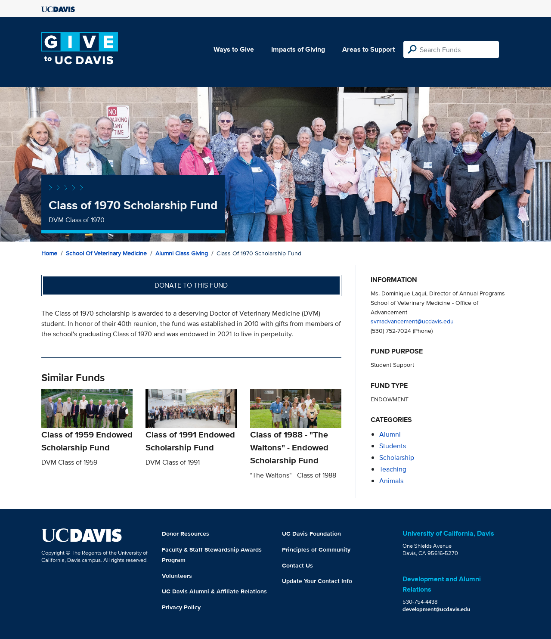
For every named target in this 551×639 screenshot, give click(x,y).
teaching (392, 469)
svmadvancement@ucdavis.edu (412, 321)
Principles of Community (316, 549)
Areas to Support (368, 49)
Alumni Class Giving (181, 253)
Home (49, 253)
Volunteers (177, 575)
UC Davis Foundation (311, 533)
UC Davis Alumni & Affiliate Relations (214, 591)
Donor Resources (185, 533)
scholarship (396, 457)
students (392, 446)
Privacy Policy (181, 607)
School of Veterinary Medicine (106, 253)
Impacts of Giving (298, 49)
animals (391, 481)
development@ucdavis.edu (436, 609)
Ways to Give (234, 49)
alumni (390, 434)
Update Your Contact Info (317, 581)
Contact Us (297, 565)
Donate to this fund (191, 285)
